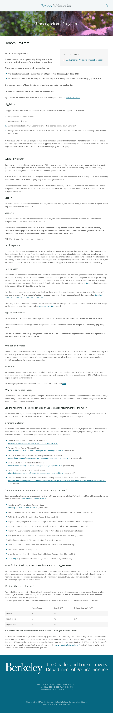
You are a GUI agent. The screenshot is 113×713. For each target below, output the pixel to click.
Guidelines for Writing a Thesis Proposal (84, 60)
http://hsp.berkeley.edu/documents (23, 508)
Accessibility (47, 704)
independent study (73, 97)
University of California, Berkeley (57, 702)
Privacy (67, 704)
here (64, 383)
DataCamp (13, 558)
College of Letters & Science (78, 702)
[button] (4, 6)
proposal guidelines (46, 306)
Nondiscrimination (58, 704)
